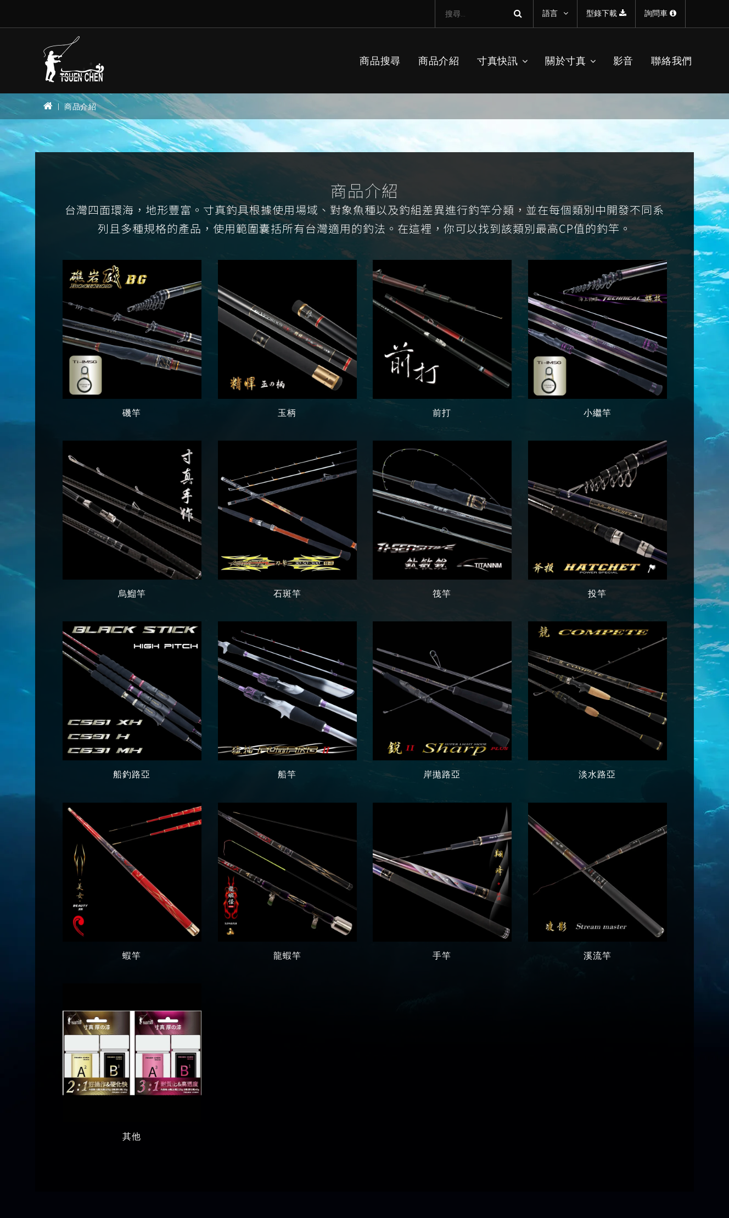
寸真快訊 (497, 60)
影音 (623, 60)
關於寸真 (565, 60)
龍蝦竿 (287, 955)
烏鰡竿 (132, 593)
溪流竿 (597, 955)
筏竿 (442, 593)
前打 (442, 413)
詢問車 (660, 13)
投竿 (597, 593)
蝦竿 (131, 955)
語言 (550, 13)
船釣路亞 (131, 775)
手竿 (442, 955)
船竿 (287, 775)
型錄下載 (606, 13)
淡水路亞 (597, 775)
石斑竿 (287, 593)
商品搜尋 (380, 60)
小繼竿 (597, 413)
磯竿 (131, 413)
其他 (131, 1136)
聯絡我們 (671, 60)
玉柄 (287, 413)
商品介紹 (438, 60)
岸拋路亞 (442, 775)
